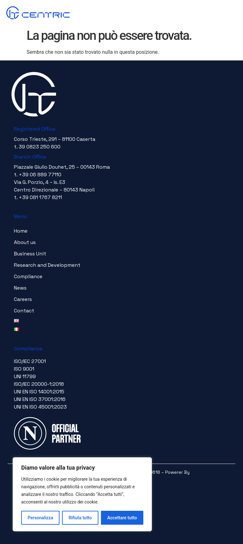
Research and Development (47, 265)
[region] (82, 494)
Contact (24, 310)
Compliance (28, 276)
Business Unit (30, 253)
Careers (23, 299)
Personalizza (40, 517)
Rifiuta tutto (80, 517)
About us (25, 242)
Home (21, 231)
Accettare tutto (122, 517)
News (20, 288)
